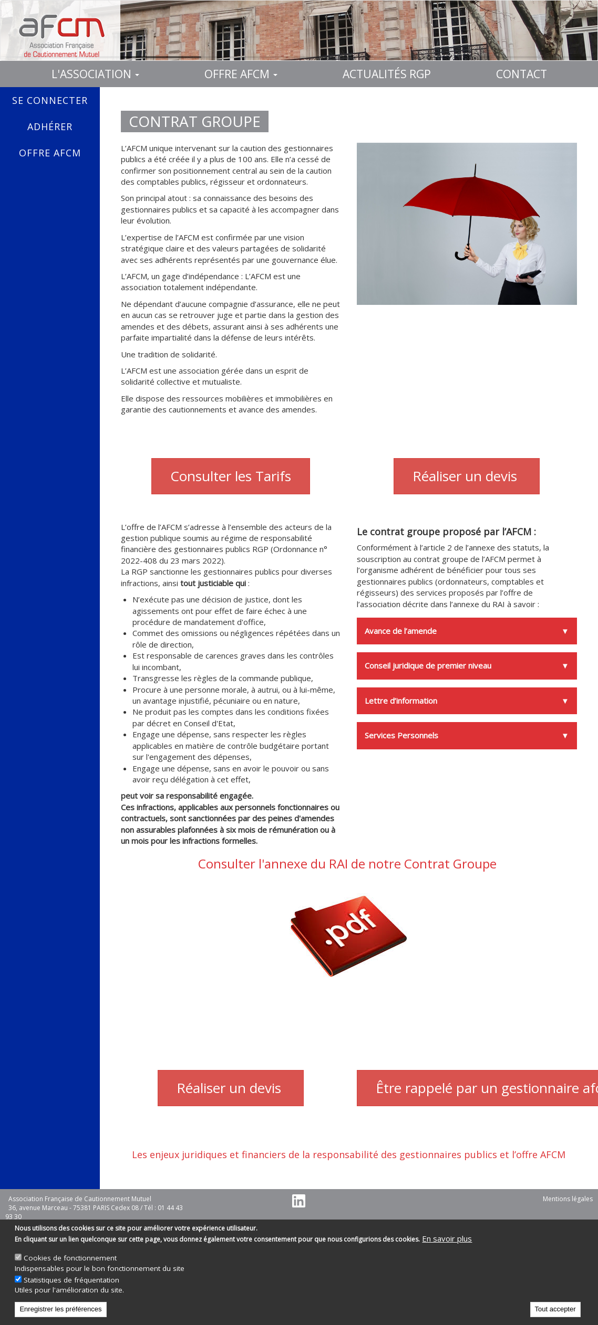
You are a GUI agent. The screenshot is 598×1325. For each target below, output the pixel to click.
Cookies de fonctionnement (70, 1258)
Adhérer (50, 126)
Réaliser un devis (467, 476)
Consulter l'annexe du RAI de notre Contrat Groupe (349, 863)
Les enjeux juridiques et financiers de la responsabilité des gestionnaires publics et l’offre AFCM (348, 1154)
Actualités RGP (387, 74)
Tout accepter (555, 1309)
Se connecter (50, 100)
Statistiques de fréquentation (71, 1280)
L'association (95, 74)
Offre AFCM (240, 74)
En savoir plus (447, 1238)
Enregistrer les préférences (60, 1309)
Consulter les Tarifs (230, 476)
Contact (521, 74)
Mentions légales (568, 1198)
